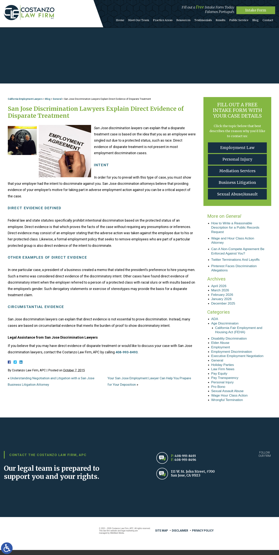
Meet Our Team (147, 19)
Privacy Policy (203, 535)
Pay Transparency (225, 382)
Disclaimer (180, 535)
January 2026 (221, 301)
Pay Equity (219, 377)
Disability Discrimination (229, 341)
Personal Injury (237, 159)
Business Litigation (237, 182)
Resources (190, 19)
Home (130, 19)
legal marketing (127, 536)
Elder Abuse (220, 346)
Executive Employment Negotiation (238, 359)
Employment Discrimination (232, 355)
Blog (257, 19)
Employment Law (237, 147)
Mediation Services (237, 171)
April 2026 (219, 287)
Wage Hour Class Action (230, 400)
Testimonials (208, 19)
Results (224, 19)
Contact (268, 19)
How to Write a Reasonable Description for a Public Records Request (236, 227)
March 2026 (220, 292)
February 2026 (222, 296)
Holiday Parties (223, 368)
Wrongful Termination (227, 405)
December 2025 (223, 305)
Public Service (241, 19)
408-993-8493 (126, 352)
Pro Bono (218, 391)
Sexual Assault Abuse (228, 396)
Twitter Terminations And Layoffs (236, 261)
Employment (221, 350)
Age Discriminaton (225, 326)
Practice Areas (170, 19)
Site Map (161, 535)
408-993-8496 (185, 465)
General (57, 99)
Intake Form (256, 10)
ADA (214, 321)
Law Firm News (223, 373)
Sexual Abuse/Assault (237, 194)
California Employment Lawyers (25, 99)
